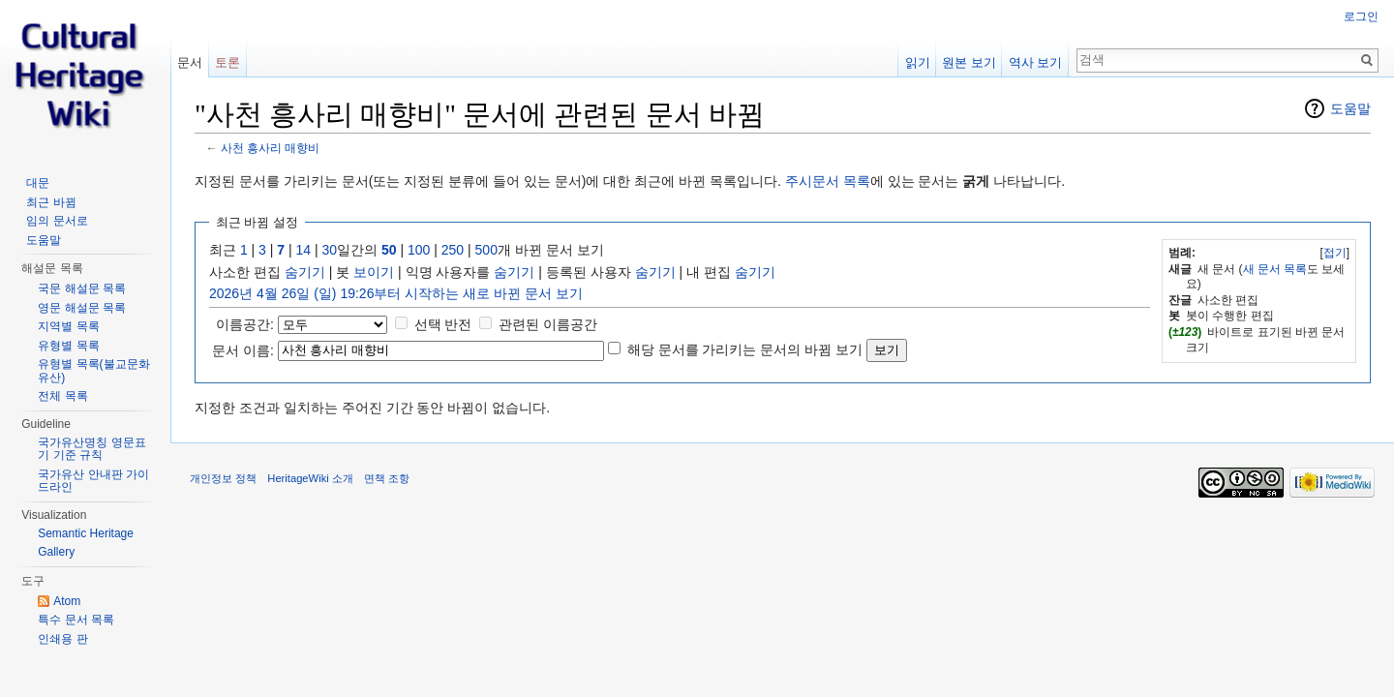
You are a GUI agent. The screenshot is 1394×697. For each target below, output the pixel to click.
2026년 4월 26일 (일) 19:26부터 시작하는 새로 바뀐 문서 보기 (396, 293)
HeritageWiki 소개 (310, 478)
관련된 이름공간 (548, 324)
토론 (227, 62)
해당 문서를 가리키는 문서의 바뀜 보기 (745, 349)
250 (452, 250)
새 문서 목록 (1275, 269)
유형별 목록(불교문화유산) (93, 370)
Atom (66, 601)
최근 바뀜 (51, 202)
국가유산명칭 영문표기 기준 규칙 (91, 449)
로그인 (1361, 16)
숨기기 (305, 272)
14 (304, 250)
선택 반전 (443, 324)
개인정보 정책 (223, 478)
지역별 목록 (68, 326)
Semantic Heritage (86, 533)
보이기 (373, 272)
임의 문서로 (56, 220)
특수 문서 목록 (76, 619)
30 (330, 250)
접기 (1335, 252)
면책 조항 (386, 478)
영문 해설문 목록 (82, 308)
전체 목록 (62, 396)
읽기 (917, 62)
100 (419, 250)
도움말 (1350, 108)
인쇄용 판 (62, 639)
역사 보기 (1036, 62)
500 (486, 250)
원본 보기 (969, 62)
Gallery (56, 552)
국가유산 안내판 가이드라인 (93, 481)
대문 (37, 183)
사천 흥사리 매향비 (270, 147)
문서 (189, 62)
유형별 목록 (68, 345)
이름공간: (245, 324)
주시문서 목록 (827, 181)
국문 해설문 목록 (82, 288)
